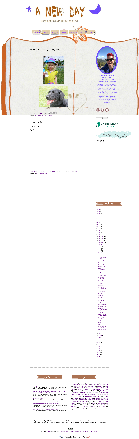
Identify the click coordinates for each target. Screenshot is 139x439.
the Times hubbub (102, 306)
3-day (97, 383)
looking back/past (82, 399)
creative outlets (87, 391)
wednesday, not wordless (102, 327)
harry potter (78, 396)
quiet (99, 322)
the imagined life (87, 406)
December (101, 236)
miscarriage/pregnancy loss (80, 401)
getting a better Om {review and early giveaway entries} (46, 409)
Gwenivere (45, 115)
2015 (98, 228)
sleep (96, 404)
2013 (98, 232)
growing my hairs (102, 264)
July (100, 246)
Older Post (74, 171)
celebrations (96, 389)
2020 (98, 218)
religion (84, 404)
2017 (98, 224)
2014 (98, 230)
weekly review (90, 408)
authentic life (104, 384)
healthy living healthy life (92, 396)
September (101, 242)
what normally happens (101, 278)
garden (96, 392)
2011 (98, 342)
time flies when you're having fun (102, 319)
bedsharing (99, 386)
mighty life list (104, 399)
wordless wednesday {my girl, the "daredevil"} (102, 310)
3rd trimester (105, 383)
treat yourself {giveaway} (38, 398)
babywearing (91, 386)
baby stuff (83, 386)
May (100, 251)
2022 (98, 214)
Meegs (49, 431)
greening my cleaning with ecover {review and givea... (102, 289)
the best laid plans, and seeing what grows (102, 282)
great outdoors (40, 115)
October (101, 240)
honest (106, 396)
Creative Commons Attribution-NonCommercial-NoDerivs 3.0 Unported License (78, 431)
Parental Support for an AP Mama (102, 315)
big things (80, 387)
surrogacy (73, 406)
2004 (98, 357)
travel (93, 406)
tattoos (79, 406)
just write (90, 398)
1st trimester (82, 383)
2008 (98, 348)
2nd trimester (91, 383)
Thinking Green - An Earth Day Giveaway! (42, 386)
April (100, 333)
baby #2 (76, 386)
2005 (98, 354)
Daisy (35, 115)
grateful (100, 262)
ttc (100, 406)
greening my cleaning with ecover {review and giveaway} (46, 403)
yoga (106, 408)
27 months (100, 293)
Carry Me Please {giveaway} (102, 301)
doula (90, 392)
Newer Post (33, 171)
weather (73, 408)
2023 (98, 212)
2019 (98, 220)
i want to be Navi (102, 324)
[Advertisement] (102, 172)
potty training (101, 403)
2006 (98, 352)
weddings (82, 408)
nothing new (98, 401)
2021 (98, 216)
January (101, 339)
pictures (50, 115)
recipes (78, 404)
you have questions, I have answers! (102, 274)
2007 (98, 350)
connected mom (77, 391)
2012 (98, 234)
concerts (106, 389)
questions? (100, 295)
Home (53, 171)
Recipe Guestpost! (102, 304)
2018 (98, 222)
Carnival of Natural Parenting (84, 389)
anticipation (101, 285)
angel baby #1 (76, 384)
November (101, 238)
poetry (93, 403)
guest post (93, 394)
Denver (83, 392)
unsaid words (101, 266)
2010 (98, 344)
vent (104, 406)
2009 (98, 346)
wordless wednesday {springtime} (101, 269)
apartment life (94, 384)
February (101, 337)
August (100, 244)
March (100, 335)
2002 (98, 361)
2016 (98, 226)
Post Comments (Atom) (41, 173)
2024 (98, 209)
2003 (98, 359)
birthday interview (91, 387)
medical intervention (94, 399)
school (90, 404)
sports (103, 404)
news (91, 401)
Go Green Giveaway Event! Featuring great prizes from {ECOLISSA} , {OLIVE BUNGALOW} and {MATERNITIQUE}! (49, 392)
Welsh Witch (99, 408)
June (100, 249)
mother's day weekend (101, 298)
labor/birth (98, 398)
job (83, 398)
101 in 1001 (74, 383)
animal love (85, 384)
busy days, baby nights (102, 253)
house (76, 398)
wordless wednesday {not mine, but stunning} (102, 257)
